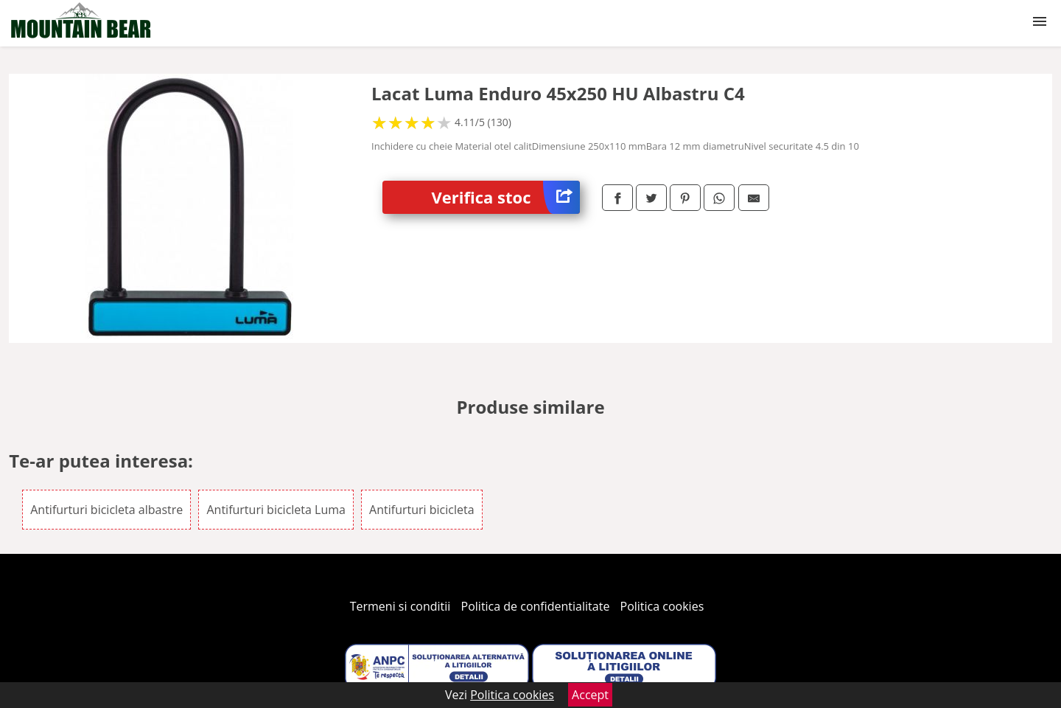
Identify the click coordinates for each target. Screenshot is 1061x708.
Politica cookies (662, 606)
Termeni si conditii (400, 606)
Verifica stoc (506, 197)
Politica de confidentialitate (535, 606)
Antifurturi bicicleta (421, 510)
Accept (590, 695)
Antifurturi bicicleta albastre (106, 510)
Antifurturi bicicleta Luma (276, 510)
